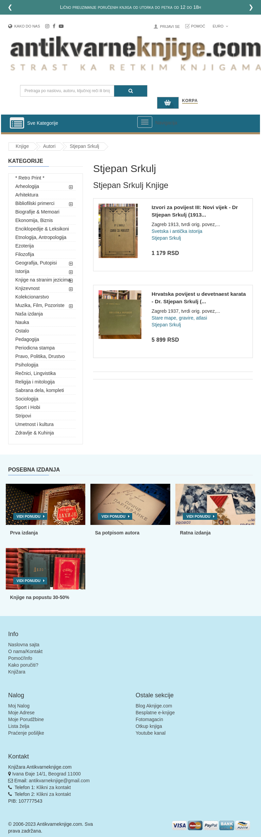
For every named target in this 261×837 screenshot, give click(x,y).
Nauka (22, 322)
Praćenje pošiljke (26, 733)
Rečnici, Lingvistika (35, 373)
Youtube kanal (151, 733)
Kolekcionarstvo (32, 297)
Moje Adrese (21, 712)
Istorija (22, 271)
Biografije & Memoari (37, 212)
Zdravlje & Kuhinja (34, 432)
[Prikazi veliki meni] (144, 122)
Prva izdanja (24, 532)
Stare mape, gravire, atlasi (179, 318)
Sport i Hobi (27, 407)
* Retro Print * (30, 178)
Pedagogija (27, 339)
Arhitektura (26, 195)
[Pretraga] (130, 91)
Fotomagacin (149, 719)
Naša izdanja (29, 314)
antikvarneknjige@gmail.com (59, 780)
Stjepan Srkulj (84, 146)
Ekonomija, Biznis (34, 220)
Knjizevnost (27, 288)
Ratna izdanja (195, 532)
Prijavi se (170, 26)
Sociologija (26, 399)
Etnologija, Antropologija (40, 237)
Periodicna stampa (35, 348)
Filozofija (24, 254)
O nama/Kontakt (25, 651)
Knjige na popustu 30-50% (39, 597)
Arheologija (27, 186)
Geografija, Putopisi (36, 263)
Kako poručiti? (23, 665)
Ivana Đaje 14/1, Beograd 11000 (46, 773)
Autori (49, 146)
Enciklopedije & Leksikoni (42, 229)
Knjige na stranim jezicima (43, 280)
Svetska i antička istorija (177, 231)
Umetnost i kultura (34, 424)
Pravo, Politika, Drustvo (40, 356)
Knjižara (16, 671)
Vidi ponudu (29, 516)
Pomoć (198, 26)
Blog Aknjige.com (154, 705)
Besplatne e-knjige (155, 712)
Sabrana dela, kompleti (39, 390)
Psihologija (26, 365)
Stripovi (23, 415)
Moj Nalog (19, 705)
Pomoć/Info (20, 658)
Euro (220, 26)
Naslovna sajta (23, 644)
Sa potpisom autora (117, 532)
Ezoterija (24, 246)
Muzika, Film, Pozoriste (40, 305)
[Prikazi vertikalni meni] (17, 123)
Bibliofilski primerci (34, 203)
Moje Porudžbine (26, 719)
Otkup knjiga (149, 726)
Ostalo (22, 331)
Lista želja (18, 726)
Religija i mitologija (35, 382)
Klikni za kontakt (53, 787)
